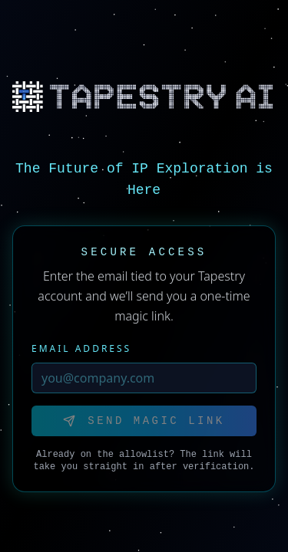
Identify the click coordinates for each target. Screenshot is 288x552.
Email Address (81, 348)
